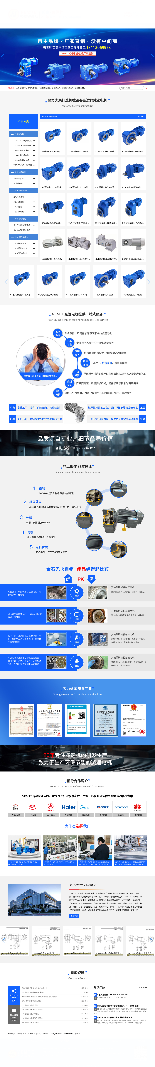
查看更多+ (143, 988)
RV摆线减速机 (19, 179)
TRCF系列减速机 (20, 248)
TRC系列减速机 (19, 243)
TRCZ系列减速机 (20, 253)
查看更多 (74, 916)
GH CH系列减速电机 (21, 225)
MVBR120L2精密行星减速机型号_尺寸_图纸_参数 (116, 1006)
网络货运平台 (56, 1034)
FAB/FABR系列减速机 (22, 141)
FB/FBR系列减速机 (21, 150)
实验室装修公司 (34, 1034)
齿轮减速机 (21, 1034)
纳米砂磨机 (68, 1034)
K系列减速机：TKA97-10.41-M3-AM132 (112, 995)
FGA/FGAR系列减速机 (22, 165)
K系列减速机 (18, 207)
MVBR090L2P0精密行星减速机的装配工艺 (113, 1017)
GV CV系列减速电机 (21, 230)
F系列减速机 (18, 202)
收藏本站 (135, 2)
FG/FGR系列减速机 (21, 160)
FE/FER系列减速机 (21, 155)
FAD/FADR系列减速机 (22, 146)
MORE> (141, 116)
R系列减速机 (18, 197)
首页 (12, 26)
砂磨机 (77, 1034)
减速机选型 (117, 26)
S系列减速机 (18, 212)
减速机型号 (91, 26)
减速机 (46, 1034)
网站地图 (143, 2)
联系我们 (142, 26)
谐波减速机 (18, 183)
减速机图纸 (65, 26)
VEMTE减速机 (37, 26)
